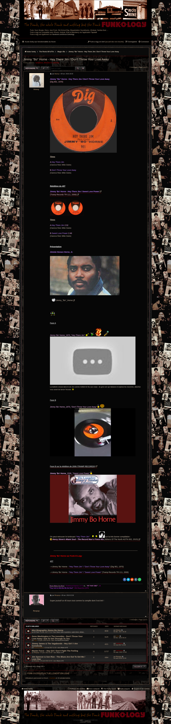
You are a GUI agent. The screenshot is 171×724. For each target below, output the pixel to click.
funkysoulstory (39, 647)
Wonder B (48, 63)
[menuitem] (143, 42)
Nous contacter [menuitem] (93, 689)
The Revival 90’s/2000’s (62, 640)
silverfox (56, 63)
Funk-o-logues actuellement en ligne (48, 673)
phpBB (81, 720)
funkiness (39, 63)
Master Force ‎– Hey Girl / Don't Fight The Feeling (55, 651)
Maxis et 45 (64, 647)
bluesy (36, 89)
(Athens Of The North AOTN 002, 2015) (121, 539)
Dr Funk (36, 632)
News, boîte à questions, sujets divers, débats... (71, 632)
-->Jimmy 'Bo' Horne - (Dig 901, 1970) (87, 567)
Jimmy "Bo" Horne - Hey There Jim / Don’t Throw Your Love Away (94, 52)
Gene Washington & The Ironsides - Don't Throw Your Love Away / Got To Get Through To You (57, 637)
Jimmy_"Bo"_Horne (64, 300)
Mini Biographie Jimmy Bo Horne (47, 630)
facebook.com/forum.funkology (63, 34)
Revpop (36, 611)
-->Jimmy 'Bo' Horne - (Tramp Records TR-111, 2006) (89, 572)
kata (35, 640)
